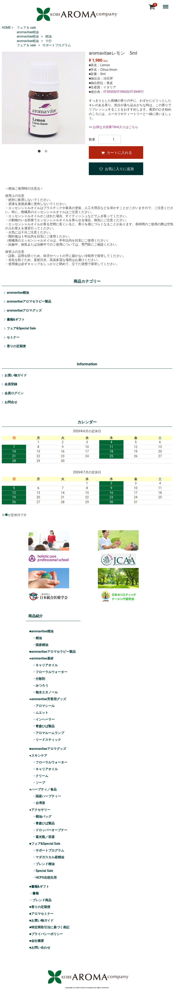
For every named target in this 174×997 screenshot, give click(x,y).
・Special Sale (42, 871)
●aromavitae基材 (41, 658)
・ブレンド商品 (40, 900)
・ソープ (38, 783)
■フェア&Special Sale (44, 844)
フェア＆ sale (26, 27)
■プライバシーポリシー (46, 934)
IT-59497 (136, 92)
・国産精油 (40, 645)
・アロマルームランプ (48, 733)
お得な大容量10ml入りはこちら (115, 127)
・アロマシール (43, 706)
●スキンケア (38, 756)
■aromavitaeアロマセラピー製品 (52, 652)
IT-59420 (123, 92)
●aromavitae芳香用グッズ (47, 699)
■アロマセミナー (41, 914)
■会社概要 (36, 941)
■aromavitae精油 (41, 631)
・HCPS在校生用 (44, 878)
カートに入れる (116, 152)
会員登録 (11, 384)
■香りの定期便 (39, 907)
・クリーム (40, 776)
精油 (48, 36)
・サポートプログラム (48, 850)
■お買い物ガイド (41, 920)
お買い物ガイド (16, 375)
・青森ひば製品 (43, 726)
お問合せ (11, 402)
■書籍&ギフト (39, 887)
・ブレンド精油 (43, 864)
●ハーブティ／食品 (42, 789)
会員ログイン (14, 393)
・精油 (37, 638)
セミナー (13, 337)
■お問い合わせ (39, 948)
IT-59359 (109, 92)
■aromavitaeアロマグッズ (47, 749)
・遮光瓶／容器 (43, 837)
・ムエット (40, 713)
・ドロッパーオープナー (49, 830)
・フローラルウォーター (49, 672)
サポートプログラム (56, 45)
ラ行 (48, 41)
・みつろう (40, 685)
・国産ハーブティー (46, 796)
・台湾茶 (38, 803)
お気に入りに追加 (116, 169)
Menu (167, 4)
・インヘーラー (43, 719)
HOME (6, 27)
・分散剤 (38, 679)
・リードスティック (46, 740)
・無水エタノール (45, 692)
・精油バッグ (41, 817)
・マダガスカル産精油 (48, 857)
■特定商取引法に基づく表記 (49, 927)
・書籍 (34, 893)
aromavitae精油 (28, 32)
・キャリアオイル (45, 665)
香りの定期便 (16, 346)
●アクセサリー (39, 810)
